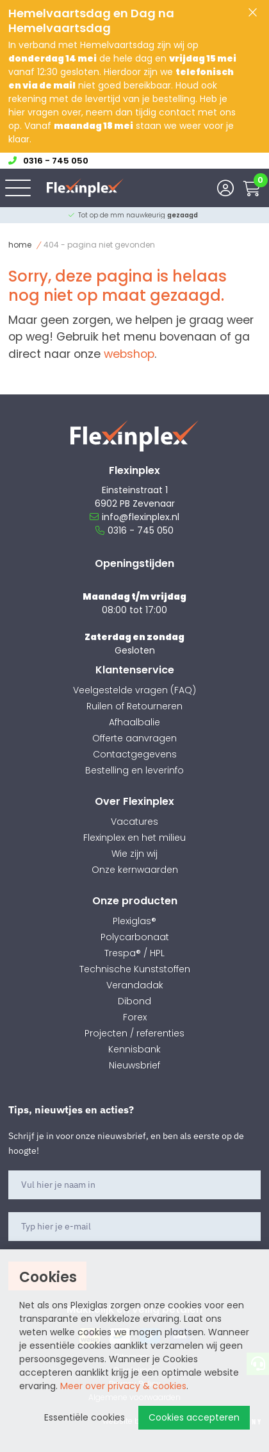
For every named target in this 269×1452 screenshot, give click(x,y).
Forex (135, 1017)
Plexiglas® (134, 921)
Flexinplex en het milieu (134, 837)
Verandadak (134, 985)
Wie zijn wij (134, 853)
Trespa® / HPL (134, 953)
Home (19, 244)
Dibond (134, 1001)
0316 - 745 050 (134, 530)
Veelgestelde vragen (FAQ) (134, 690)
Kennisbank (134, 1049)
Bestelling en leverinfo (134, 770)
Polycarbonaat (135, 937)
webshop (129, 354)
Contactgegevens (135, 754)
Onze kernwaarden (135, 869)
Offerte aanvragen (134, 738)
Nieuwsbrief (134, 1065)
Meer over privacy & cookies (123, 1386)
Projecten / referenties (134, 1033)
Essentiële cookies (84, 1417)
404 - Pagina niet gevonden (99, 244)
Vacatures (134, 821)
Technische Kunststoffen (134, 969)
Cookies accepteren (194, 1417)
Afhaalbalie (134, 722)
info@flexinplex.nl (134, 517)
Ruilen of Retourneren (134, 706)
